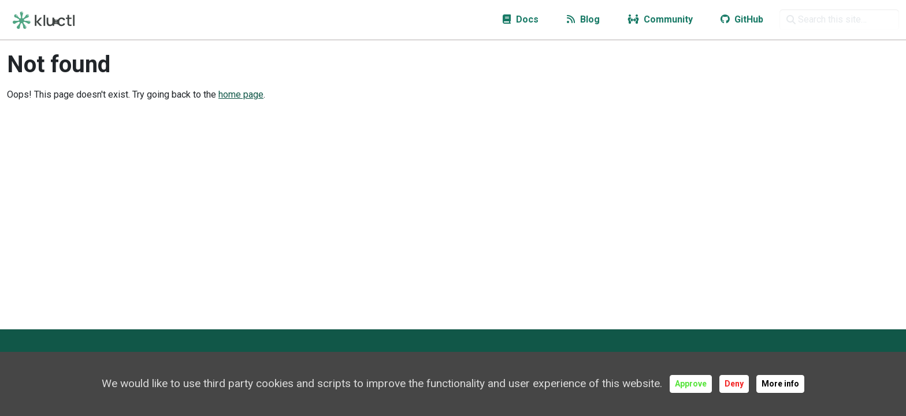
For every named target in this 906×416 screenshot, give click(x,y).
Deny (734, 383)
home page (240, 94)
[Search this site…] (839, 19)
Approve (691, 383)
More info (780, 383)
